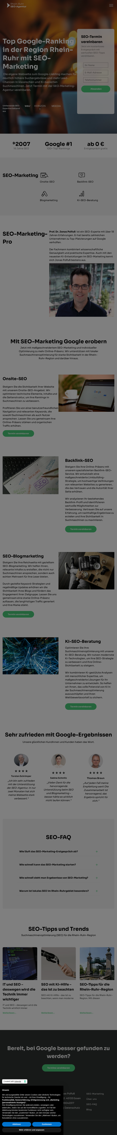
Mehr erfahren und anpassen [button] (31, 1130)
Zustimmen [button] (47, 1124)
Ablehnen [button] (16, 1124)
